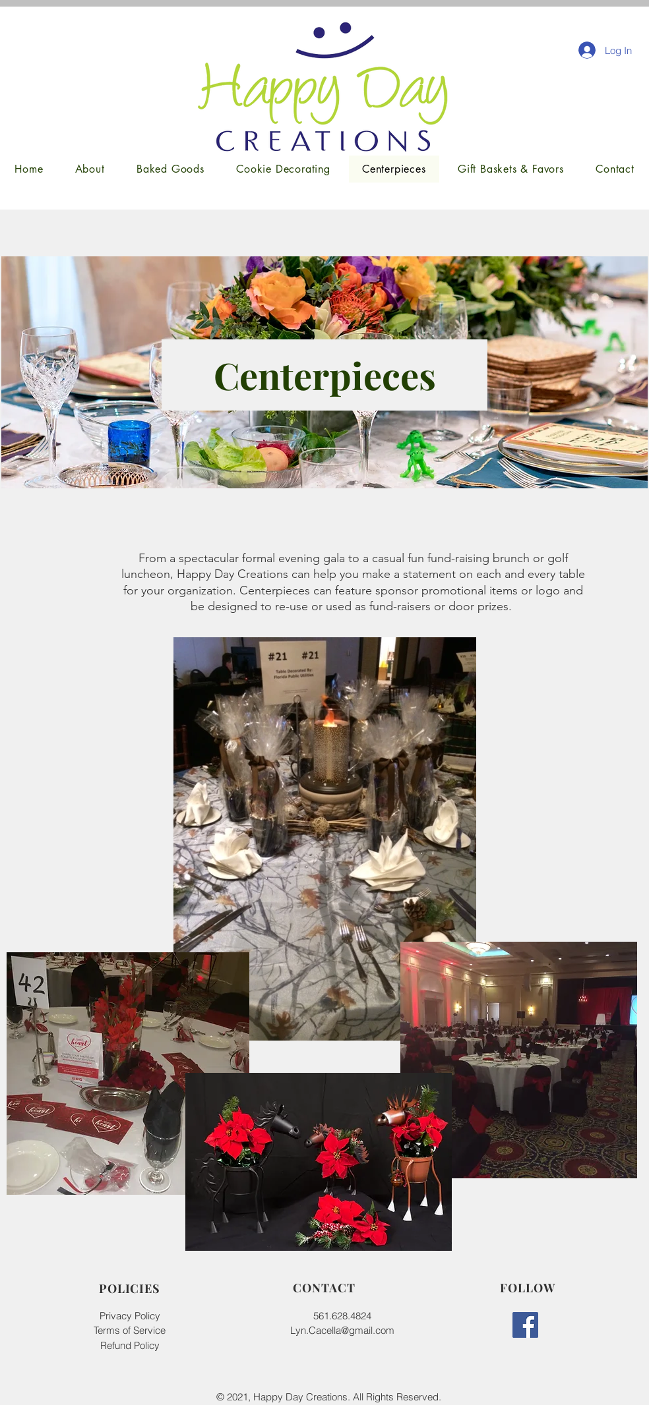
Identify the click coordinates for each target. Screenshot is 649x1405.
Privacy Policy (130, 1315)
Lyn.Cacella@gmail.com (342, 1330)
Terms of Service (130, 1330)
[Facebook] (525, 1325)
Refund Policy (130, 1345)
